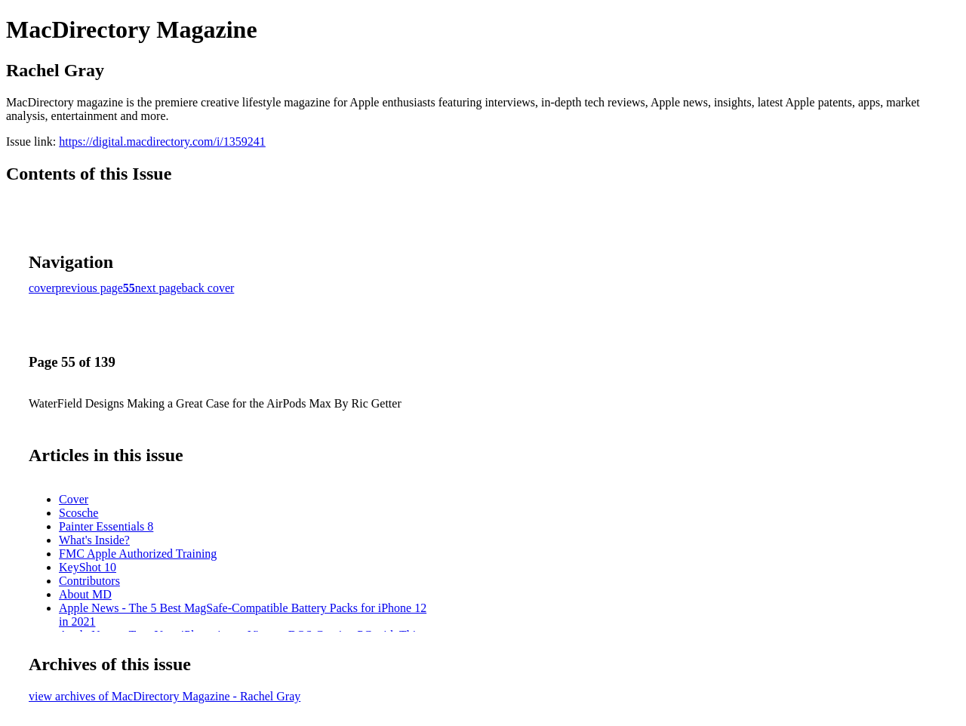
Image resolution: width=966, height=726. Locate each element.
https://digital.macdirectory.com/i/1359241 (162, 141)
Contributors (89, 580)
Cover (73, 499)
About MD (85, 594)
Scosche (78, 512)
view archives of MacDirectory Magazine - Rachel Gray (164, 696)
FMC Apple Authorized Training (138, 553)
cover (42, 287)
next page (158, 287)
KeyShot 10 (87, 567)
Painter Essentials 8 (106, 526)
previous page (89, 287)
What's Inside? (94, 540)
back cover (208, 287)
